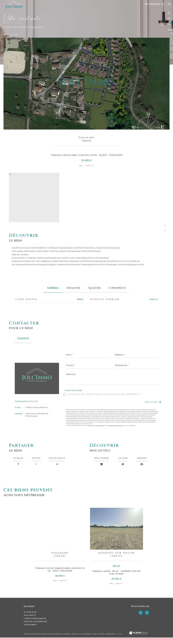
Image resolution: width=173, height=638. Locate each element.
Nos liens (102, 634)
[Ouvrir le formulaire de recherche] (154, 4)
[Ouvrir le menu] (169, 4)
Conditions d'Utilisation (115, 425)
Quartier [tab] (94, 288)
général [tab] (53, 288)
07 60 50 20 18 (31, 401)
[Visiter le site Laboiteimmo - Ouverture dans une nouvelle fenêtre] (138, 633)
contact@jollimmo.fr (36, 407)
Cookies (120, 634)
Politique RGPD (110, 634)
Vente (14, 27)
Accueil (6, 27)
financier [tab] (73, 288)
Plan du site (75, 634)
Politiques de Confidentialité (96, 425)
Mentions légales (86, 634)
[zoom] (34, 174)
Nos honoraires (65, 634)
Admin (95, 634)
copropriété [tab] (117, 288)
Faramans (23, 27)
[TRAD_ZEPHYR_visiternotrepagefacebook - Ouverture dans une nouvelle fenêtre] (140, 612)
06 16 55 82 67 (30, 615)
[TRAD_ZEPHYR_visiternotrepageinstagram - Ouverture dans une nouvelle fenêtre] (147, 612)
